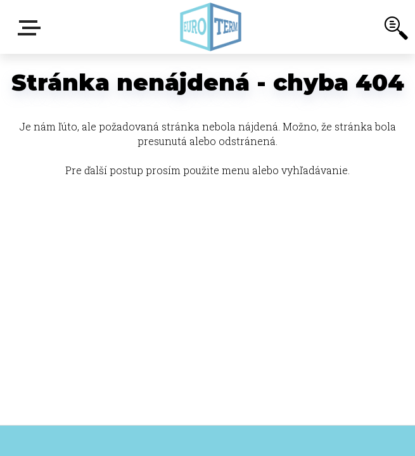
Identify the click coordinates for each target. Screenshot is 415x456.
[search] (396, 30)
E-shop (31, 27)
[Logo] (210, 27)
